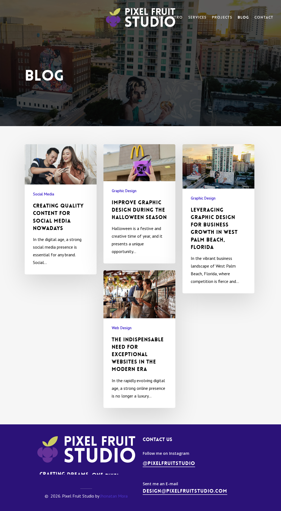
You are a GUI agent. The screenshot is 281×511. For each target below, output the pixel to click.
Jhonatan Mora (114, 496)
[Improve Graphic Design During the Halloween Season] (139, 204)
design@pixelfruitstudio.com (185, 491)
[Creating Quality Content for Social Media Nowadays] (61, 209)
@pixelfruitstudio (169, 463)
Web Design (121, 335)
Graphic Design (124, 190)
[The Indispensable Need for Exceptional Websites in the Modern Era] (139, 346)
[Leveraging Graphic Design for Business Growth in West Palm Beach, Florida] (218, 218)
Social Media (43, 194)
